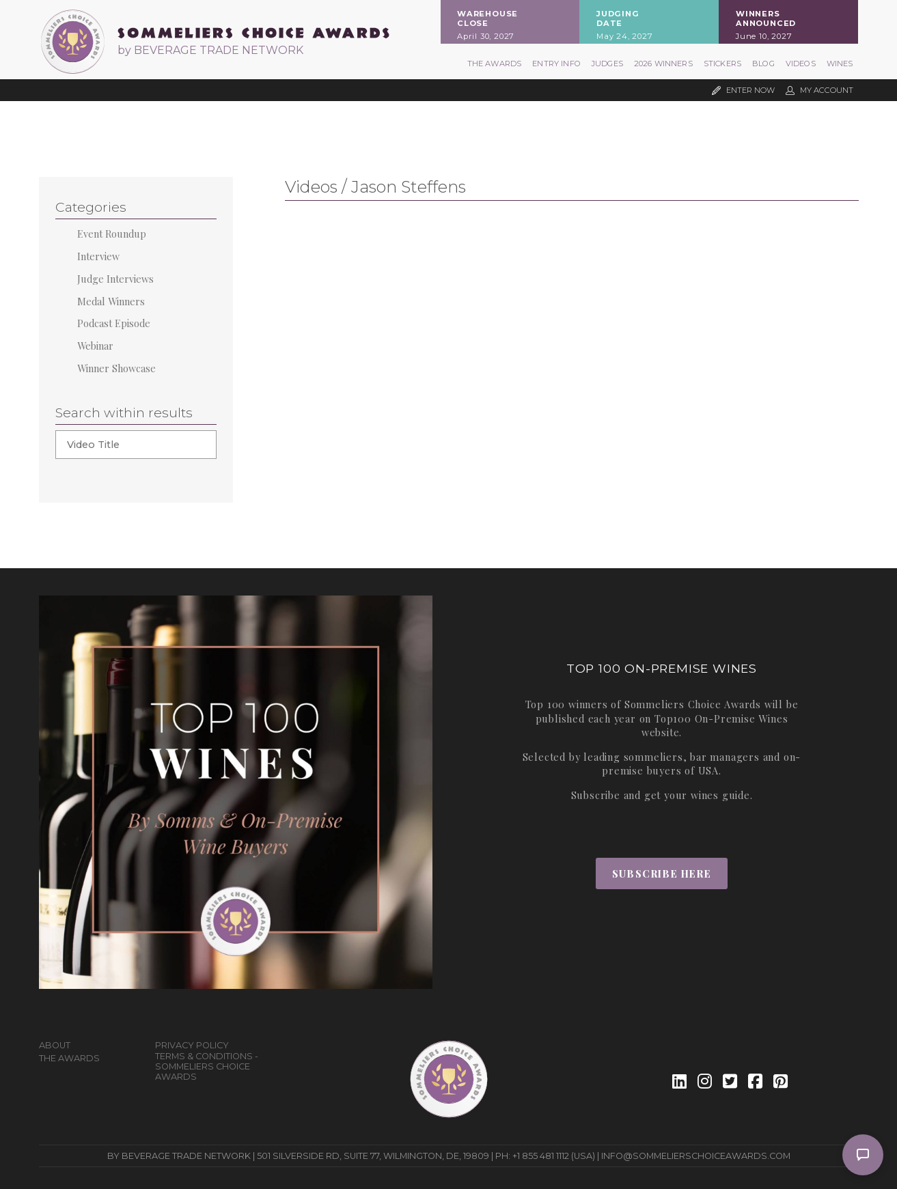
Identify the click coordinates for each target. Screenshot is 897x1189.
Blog (763, 63)
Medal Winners (111, 301)
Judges (607, 63)
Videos (801, 63)
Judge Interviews (115, 278)
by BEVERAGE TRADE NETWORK (210, 50)
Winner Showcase (116, 368)
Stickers (722, 63)
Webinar (95, 345)
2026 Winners (663, 63)
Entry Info (556, 63)
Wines (840, 63)
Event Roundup (111, 233)
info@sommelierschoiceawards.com (695, 1156)
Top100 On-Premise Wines (721, 718)
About (54, 1045)
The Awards (494, 63)
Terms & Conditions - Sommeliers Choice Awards (206, 1066)
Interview (98, 256)
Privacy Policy (192, 1045)
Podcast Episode (113, 323)
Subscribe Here (661, 873)
